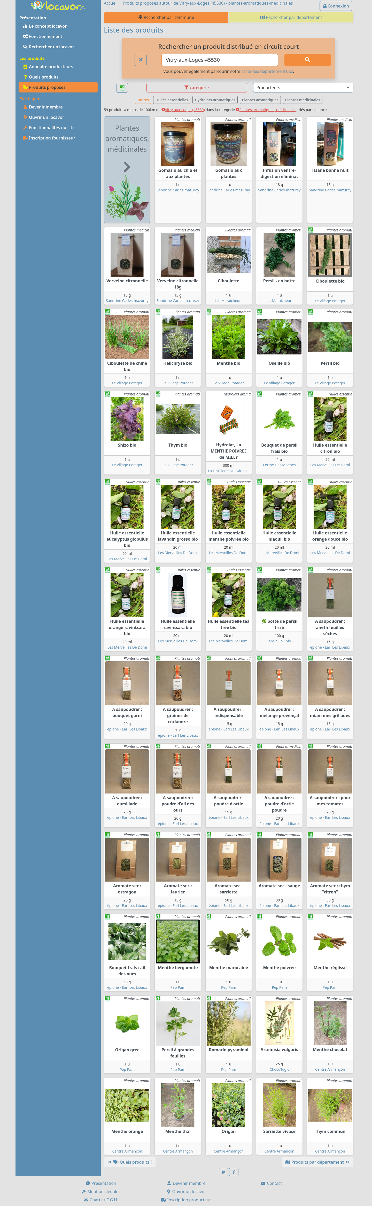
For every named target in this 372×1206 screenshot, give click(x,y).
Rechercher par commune (166, 17)
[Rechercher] (307, 60)
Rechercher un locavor (48, 47)
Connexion (336, 6)
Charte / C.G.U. (100, 1200)
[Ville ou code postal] (219, 60)
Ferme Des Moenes (279, 464)
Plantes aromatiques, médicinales (266, 109)
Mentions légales (100, 1191)
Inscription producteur (186, 1200)
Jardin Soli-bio (279, 641)
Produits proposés (44, 87)
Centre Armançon (330, 1069)
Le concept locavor (45, 26)
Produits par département (317, 1162)
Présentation (100, 1183)
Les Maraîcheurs (229, 300)
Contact (271, 1183)
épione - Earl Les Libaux (330, 647)
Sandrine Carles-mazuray (178, 190)
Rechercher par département (291, 17)
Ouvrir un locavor (43, 117)
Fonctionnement (42, 36)
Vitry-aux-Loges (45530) (183, 109)
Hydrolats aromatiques (215, 99)
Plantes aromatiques (260, 99)
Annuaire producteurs (48, 66)
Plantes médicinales (302, 99)
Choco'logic (279, 1069)
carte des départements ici (267, 71)
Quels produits (41, 77)
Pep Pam (178, 987)
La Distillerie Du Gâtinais (228, 470)
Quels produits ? (129, 1162)
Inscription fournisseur (49, 138)
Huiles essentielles (172, 99)
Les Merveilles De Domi (330, 464)
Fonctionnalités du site (49, 127)
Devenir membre (43, 107)
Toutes (143, 99)
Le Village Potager (330, 300)
